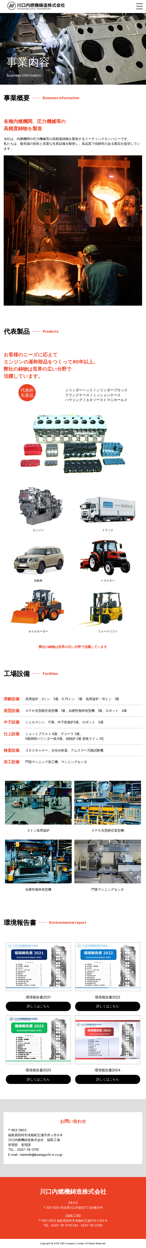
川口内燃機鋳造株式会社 (73, 1192)
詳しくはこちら (38, 1006)
